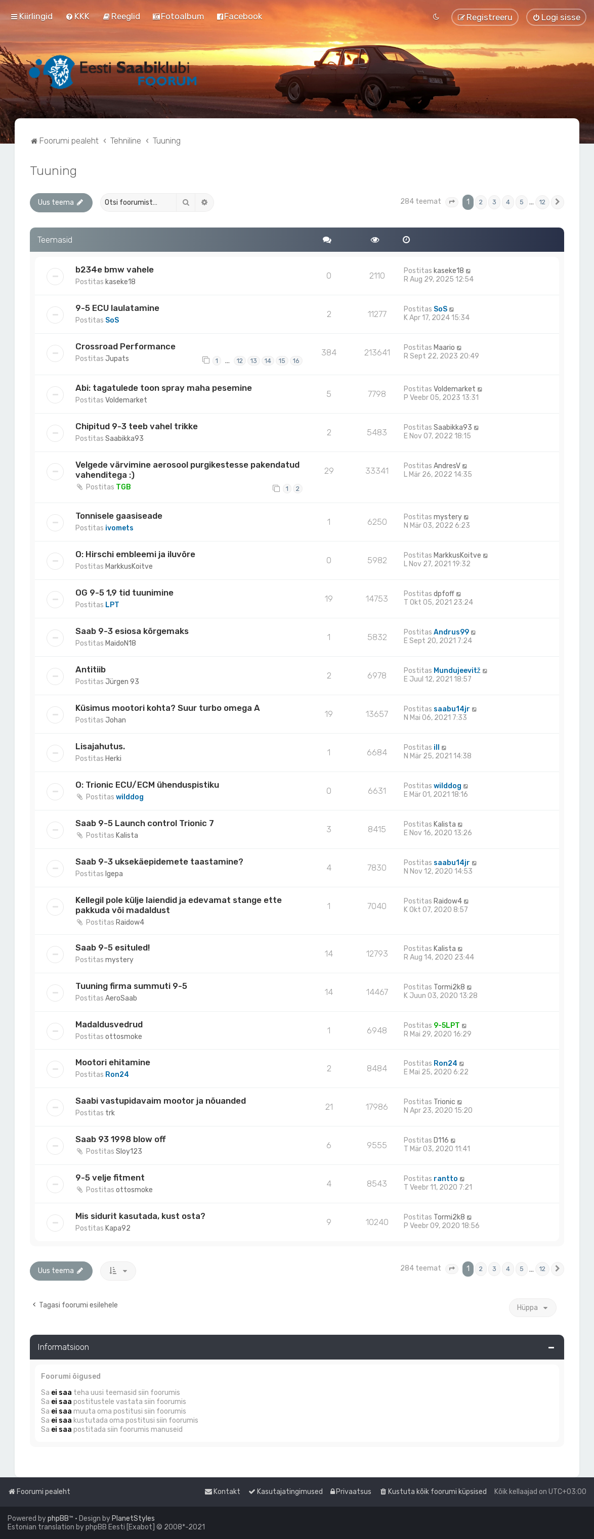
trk (110, 1113)
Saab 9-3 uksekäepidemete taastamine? (159, 861)
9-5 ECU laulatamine (117, 308)
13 (253, 361)
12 (240, 361)
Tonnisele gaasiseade (118, 516)
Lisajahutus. (100, 746)
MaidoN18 (120, 643)
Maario (444, 347)
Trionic (444, 1102)
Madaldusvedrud (109, 1024)
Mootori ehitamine (112, 1062)
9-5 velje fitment (110, 1177)
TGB (123, 487)
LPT (112, 605)
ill (437, 747)
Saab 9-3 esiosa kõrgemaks (132, 631)
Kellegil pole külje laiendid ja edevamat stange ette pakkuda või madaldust (178, 905)
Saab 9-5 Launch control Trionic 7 (144, 823)
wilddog (130, 797)
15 (282, 361)
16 (296, 361)
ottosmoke (123, 1036)
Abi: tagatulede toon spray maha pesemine (163, 388)
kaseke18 (120, 282)
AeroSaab (121, 998)
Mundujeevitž (457, 670)
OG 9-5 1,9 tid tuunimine (124, 592)
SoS (112, 320)
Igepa (114, 874)
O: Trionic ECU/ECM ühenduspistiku (147, 785)
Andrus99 (451, 632)
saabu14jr (452, 709)
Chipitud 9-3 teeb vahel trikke (136, 426)
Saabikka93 (124, 438)
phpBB (58, 1518)
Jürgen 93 (122, 681)
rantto (446, 1178)
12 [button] (542, 202)
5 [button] (522, 202)
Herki (113, 758)
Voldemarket (126, 400)
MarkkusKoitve (129, 566)
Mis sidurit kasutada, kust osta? (140, 1216)
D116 (441, 1140)
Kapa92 (118, 1228)
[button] (451, 202)
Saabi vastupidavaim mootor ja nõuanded (160, 1101)
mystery (448, 517)
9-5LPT (447, 1025)
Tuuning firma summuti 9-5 (131, 986)
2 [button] (481, 202)
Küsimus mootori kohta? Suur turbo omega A (167, 708)
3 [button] (494, 202)
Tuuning (53, 170)
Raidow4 (130, 922)
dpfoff (444, 594)
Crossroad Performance (125, 346)
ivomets (119, 528)
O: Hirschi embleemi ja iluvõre (135, 554)
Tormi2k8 (449, 987)
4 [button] (508, 202)
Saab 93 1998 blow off (120, 1139)
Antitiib (90, 669)
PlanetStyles (133, 1518)
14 (268, 361)
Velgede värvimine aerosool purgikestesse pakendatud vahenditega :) (187, 470)
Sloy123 (129, 1151)
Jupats (117, 358)
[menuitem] (77, 16)
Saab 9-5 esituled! (112, 947)
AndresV (447, 466)
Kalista (127, 835)
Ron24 (117, 1074)
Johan (115, 720)
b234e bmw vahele (114, 269)
